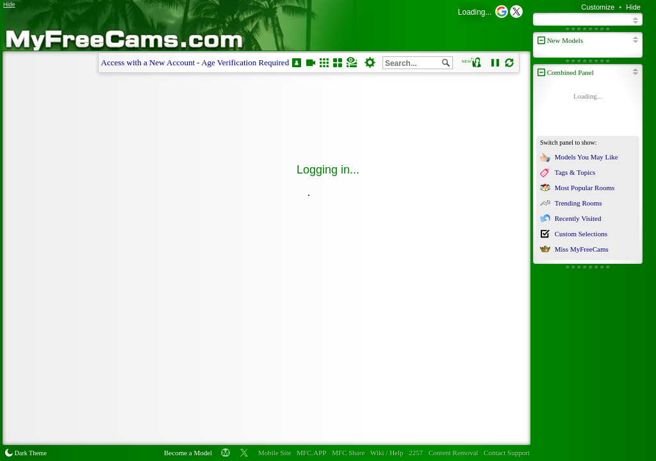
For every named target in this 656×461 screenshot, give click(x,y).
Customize (597, 7)
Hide (633, 7)
